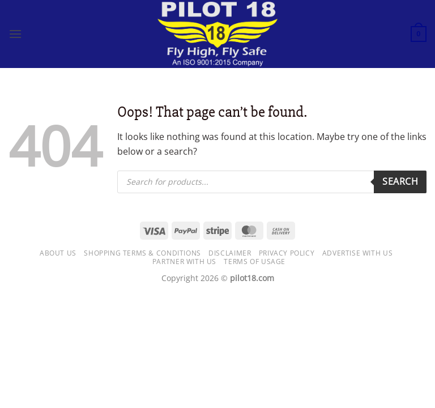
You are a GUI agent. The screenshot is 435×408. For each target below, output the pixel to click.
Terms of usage (254, 261)
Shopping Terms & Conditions (142, 253)
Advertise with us (357, 253)
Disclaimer (229, 253)
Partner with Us (184, 261)
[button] (15, 34)
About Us (58, 253)
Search (400, 181)
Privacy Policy (287, 253)
